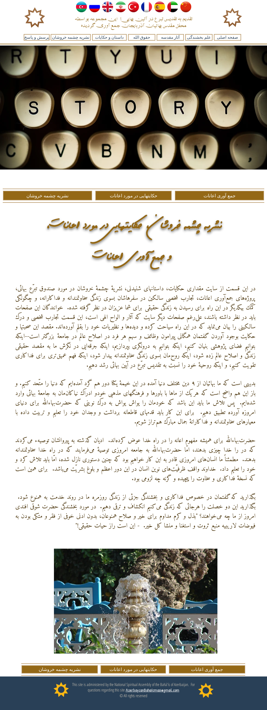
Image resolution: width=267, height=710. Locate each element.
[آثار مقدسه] (170, 37)
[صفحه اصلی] (227, 37)
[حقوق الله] (141, 37)
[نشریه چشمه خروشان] (71, 37)
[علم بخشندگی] (199, 37)
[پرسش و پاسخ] (37, 37)
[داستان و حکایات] (109, 37)
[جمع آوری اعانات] (219, 195)
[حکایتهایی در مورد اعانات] (133, 195)
